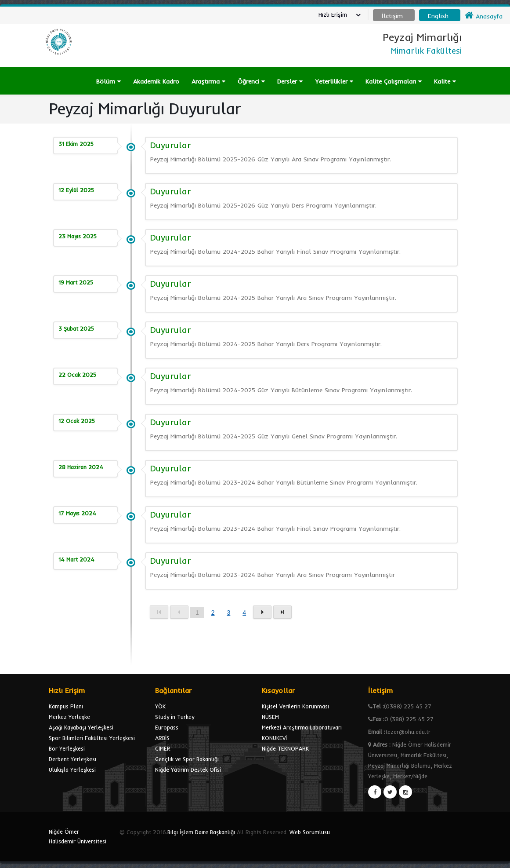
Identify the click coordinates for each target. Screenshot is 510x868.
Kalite (445, 81)
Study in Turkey (174, 716)
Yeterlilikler (334, 81)
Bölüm (108, 81)
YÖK (160, 706)
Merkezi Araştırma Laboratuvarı (302, 727)
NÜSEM (270, 716)
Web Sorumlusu (309, 831)
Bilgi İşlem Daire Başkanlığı (201, 831)
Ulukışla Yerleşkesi (72, 769)
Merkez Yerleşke (69, 716)
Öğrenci (251, 81)
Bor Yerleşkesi (67, 748)
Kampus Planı (66, 706)
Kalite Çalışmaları (393, 81)
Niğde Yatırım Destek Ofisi (188, 769)
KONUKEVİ (274, 737)
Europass (166, 727)
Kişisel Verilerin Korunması (295, 706)
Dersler (290, 81)
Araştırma (208, 81)
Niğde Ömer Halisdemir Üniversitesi (77, 836)
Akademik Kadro (156, 81)
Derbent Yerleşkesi (72, 758)
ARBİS (162, 737)
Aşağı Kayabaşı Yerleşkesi (81, 727)
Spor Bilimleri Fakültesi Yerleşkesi (92, 737)
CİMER (162, 748)
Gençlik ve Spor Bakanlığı (187, 758)
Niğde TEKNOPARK (285, 748)
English (438, 16)
